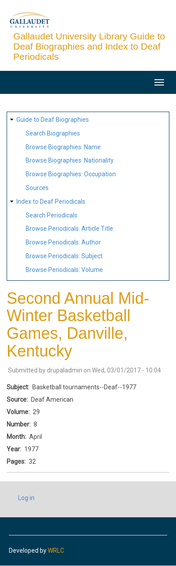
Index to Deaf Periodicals (50, 201)
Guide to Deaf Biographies (52, 119)
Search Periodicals (51, 215)
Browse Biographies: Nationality (70, 160)
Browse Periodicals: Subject (64, 256)
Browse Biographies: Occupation (71, 174)
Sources (37, 187)
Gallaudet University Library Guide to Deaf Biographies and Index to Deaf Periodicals (89, 46)
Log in (26, 497)
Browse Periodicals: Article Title (69, 228)
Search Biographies (53, 133)
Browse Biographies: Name (63, 147)
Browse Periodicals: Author (63, 242)
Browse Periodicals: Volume (64, 269)
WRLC (56, 550)
